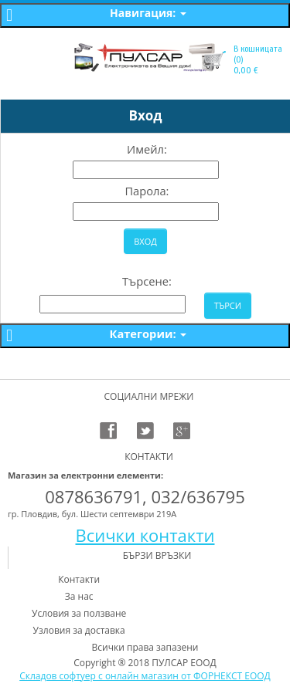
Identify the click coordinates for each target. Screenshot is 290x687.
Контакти (79, 579)
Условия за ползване (79, 613)
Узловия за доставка (79, 630)
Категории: (148, 333)
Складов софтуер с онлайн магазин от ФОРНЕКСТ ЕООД (145, 675)
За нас (79, 596)
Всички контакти (145, 535)
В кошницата (258, 48)
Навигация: (148, 12)
